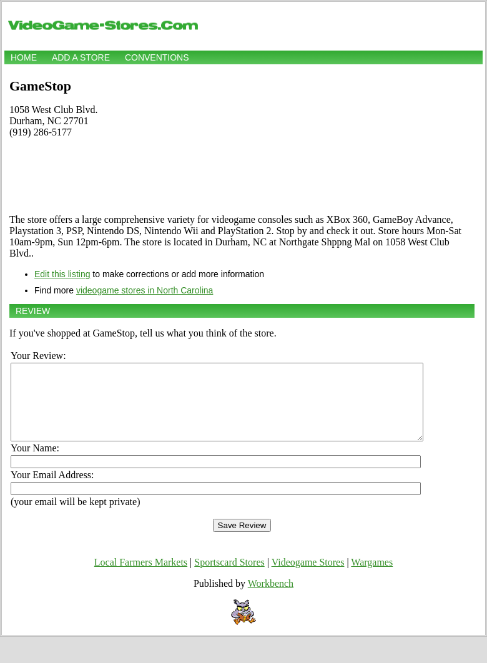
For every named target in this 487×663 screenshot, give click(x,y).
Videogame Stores (308, 577)
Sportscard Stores (229, 577)
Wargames (372, 577)
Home (24, 57)
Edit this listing (62, 274)
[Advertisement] (242, 176)
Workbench (270, 598)
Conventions (157, 57)
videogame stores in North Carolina (144, 290)
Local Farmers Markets (140, 577)
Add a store (81, 57)
